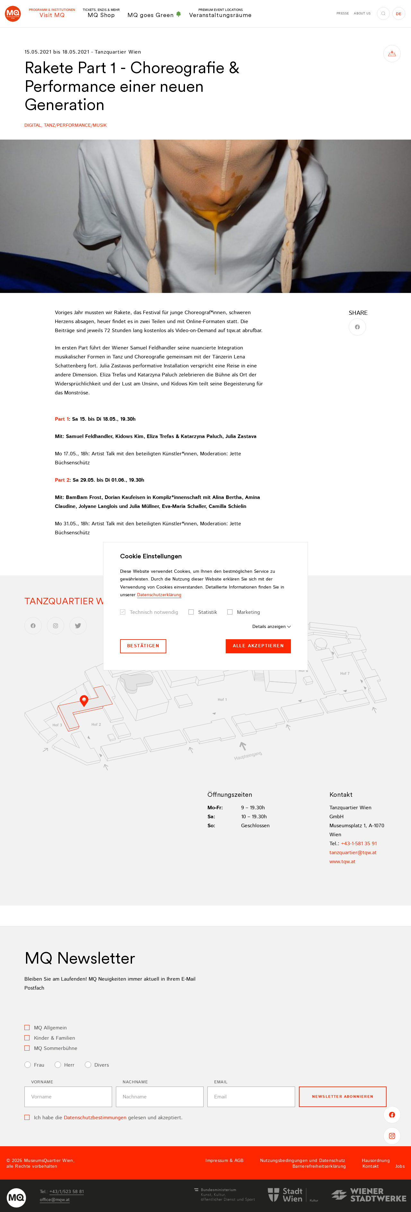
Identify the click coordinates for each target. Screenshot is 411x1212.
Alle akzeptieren (258, 646)
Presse (343, 13)
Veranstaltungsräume (220, 13)
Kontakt (371, 1166)
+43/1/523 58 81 (66, 1192)
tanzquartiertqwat (353, 852)
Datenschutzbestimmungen (95, 1118)
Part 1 (62, 419)
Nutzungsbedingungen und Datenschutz (302, 1160)
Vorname (42, 1082)
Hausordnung (376, 1160)
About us (362, 13)
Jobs (400, 1166)
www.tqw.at (342, 861)
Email (220, 1082)
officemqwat (55, 1200)
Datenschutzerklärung (159, 595)
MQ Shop (101, 13)
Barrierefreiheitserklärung (319, 1166)
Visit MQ (52, 13)
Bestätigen (143, 646)
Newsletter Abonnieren (342, 1096)
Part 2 (62, 480)
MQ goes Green (154, 14)
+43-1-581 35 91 (359, 843)
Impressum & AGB (224, 1160)
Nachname (135, 1082)
